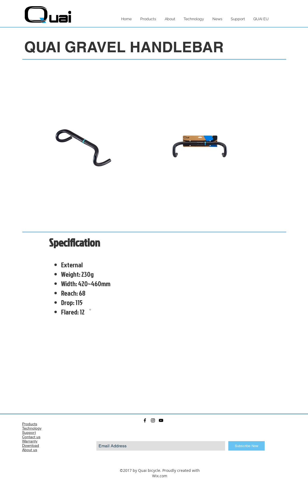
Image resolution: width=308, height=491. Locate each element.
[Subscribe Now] (246, 446)
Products (29, 424)
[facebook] (145, 420)
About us (29, 450)
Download (30, 445)
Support (29, 432)
